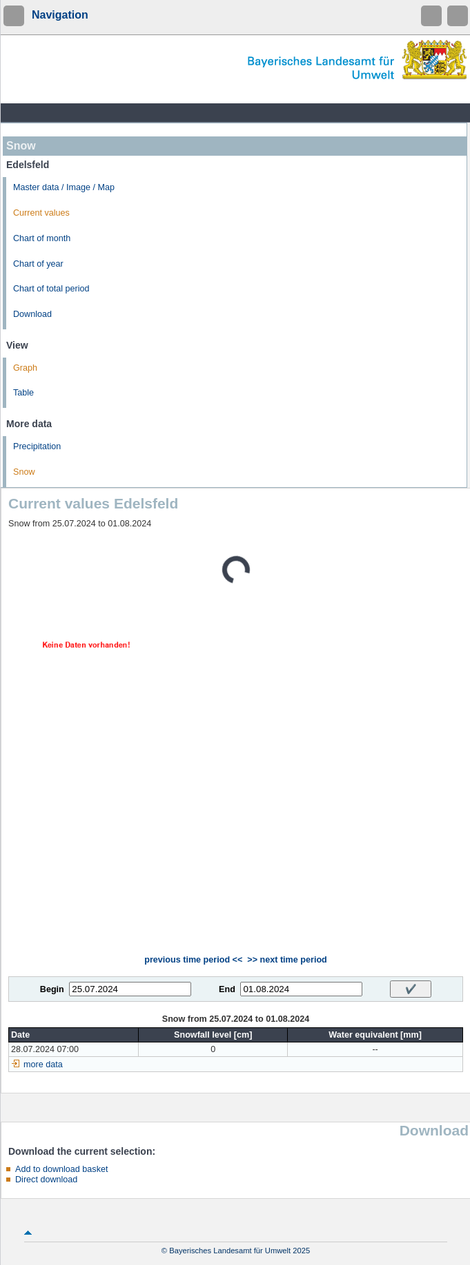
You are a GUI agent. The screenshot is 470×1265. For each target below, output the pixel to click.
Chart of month (41, 238)
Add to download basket (61, 1169)
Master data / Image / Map (64, 187)
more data (43, 1064)
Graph (25, 368)
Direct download (46, 1179)
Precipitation (37, 446)
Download (32, 314)
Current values (41, 213)
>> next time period (286, 960)
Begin (52, 989)
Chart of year (38, 264)
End (227, 989)
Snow (24, 472)
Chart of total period (51, 289)
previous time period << (193, 960)
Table (23, 393)
